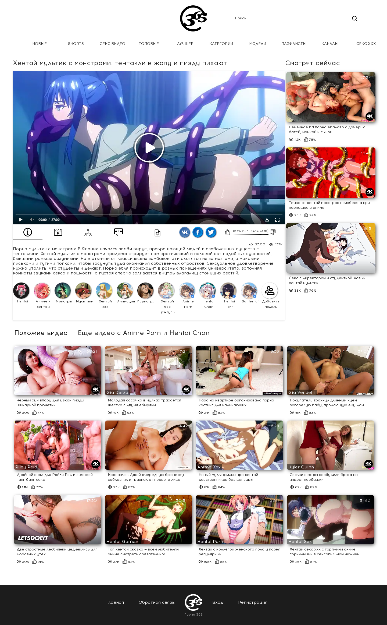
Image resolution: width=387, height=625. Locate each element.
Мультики (84, 293)
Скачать (267, 220)
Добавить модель (270, 296)
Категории (221, 43)
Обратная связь (157, 602)
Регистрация (252, 602)
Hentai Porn (228, 296)
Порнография (146, 293)
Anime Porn (187, 296)
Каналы (329, 43)
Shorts (76, 43)
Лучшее (185, 43)
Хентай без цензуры (166, 298)
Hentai (21, 293)
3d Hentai (250, 293)
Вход (217, 602)
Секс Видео (112, 43)
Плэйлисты (293, 43)
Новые (39, 43)
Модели (257, 43)
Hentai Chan (207, 296)
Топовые (149, 43)
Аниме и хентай (42, 296)
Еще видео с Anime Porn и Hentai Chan (144, 333)
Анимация (126, 293)
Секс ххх (366, 43)
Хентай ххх (104, 296)
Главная (12, 44)
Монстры (63, 293)
